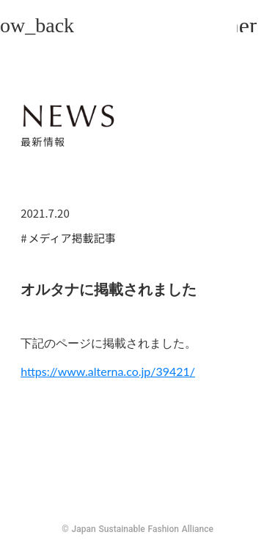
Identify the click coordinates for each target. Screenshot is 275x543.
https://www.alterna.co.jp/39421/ (108, 371)
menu (247, 25)
